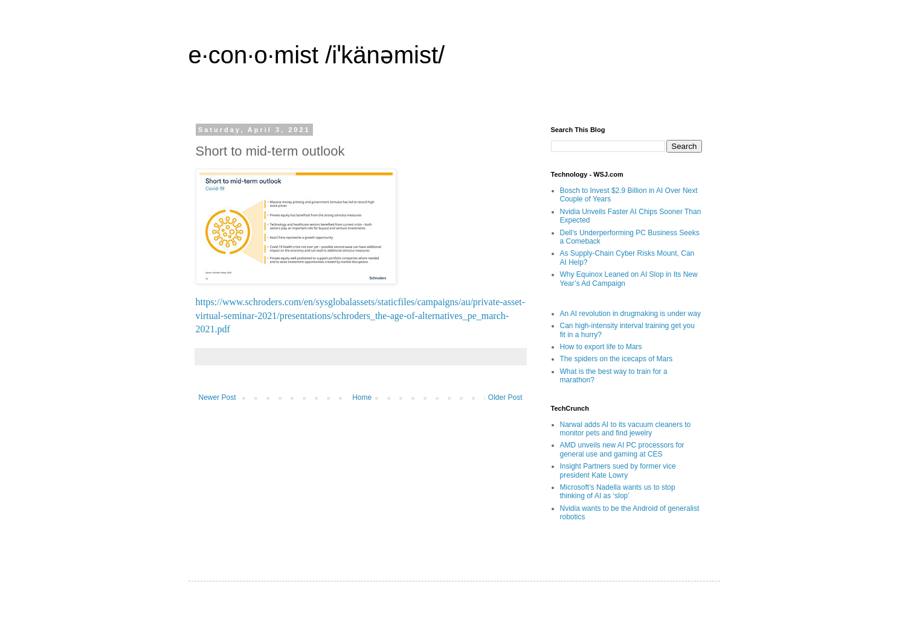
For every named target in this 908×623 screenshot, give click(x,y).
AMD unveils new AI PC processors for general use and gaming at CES (622, 449)
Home (362, 397)
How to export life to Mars (601, 347)
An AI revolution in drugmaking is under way (630, 313)
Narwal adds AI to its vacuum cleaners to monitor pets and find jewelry (625, 428)
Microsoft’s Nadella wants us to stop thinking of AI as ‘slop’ (617, 491)
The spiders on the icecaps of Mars (616, 359)
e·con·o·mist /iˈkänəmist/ (316, 55)
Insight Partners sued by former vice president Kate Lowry (618, 470)
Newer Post (217, 397)
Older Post (505, 397)
